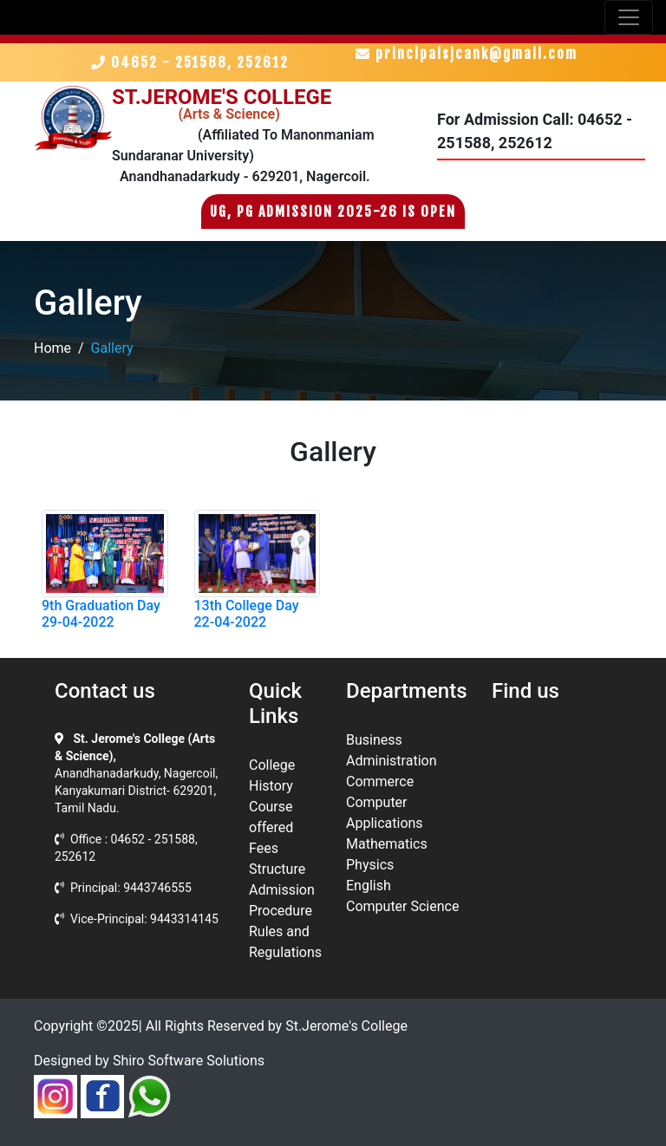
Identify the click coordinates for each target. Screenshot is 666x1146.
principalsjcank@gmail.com (467, 53)
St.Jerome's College (346, 1026)
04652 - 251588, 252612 (194, 62)
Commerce (380, 781)
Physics (370, 864)
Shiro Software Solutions (188, 1060)
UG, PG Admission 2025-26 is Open (333, 211)
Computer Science (402, 906)
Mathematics (387, 844)
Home (52, 348)
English (368, 885)
